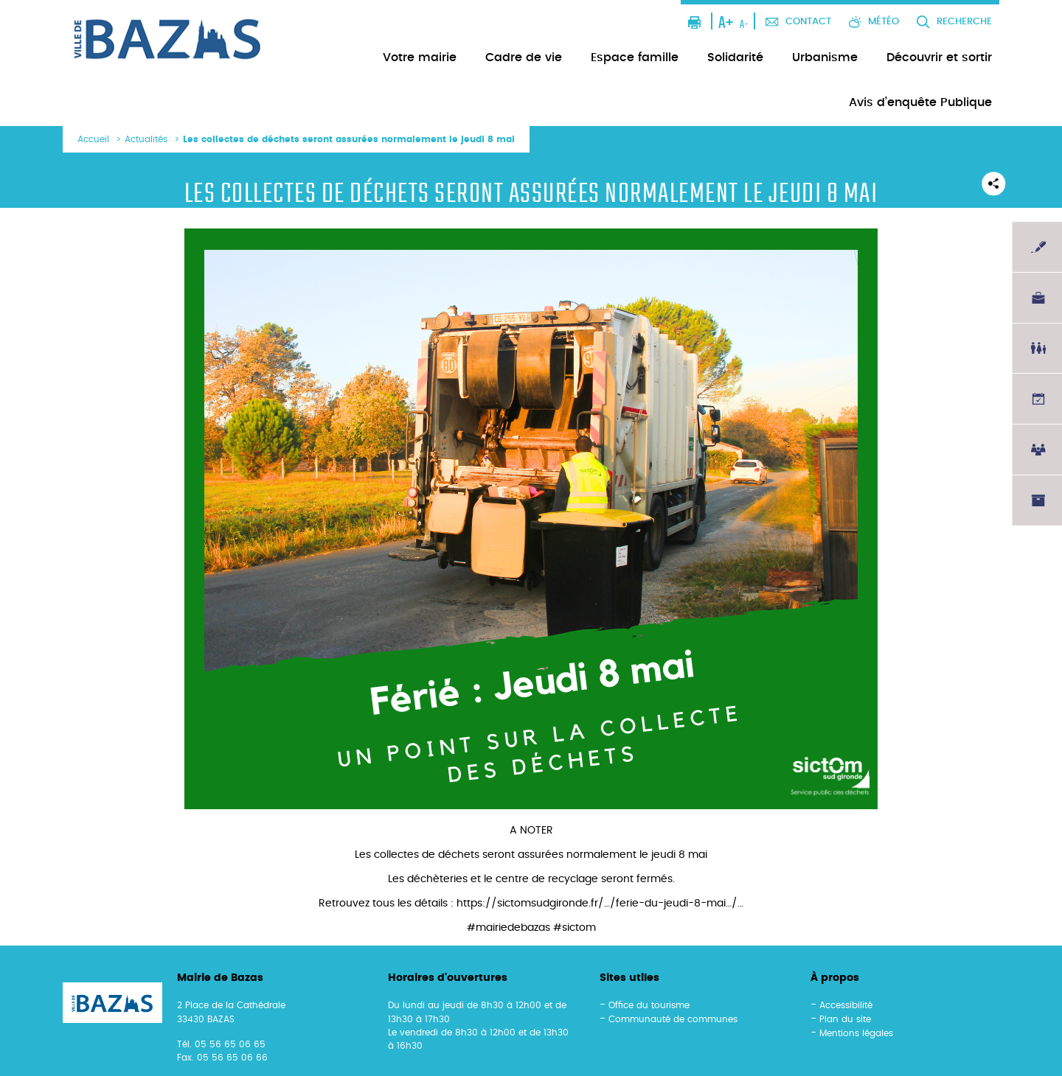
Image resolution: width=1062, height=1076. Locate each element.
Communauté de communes (673, 1019)
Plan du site (845, 1019)
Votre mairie (420, 57)
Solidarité (735, 57)
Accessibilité (845, 1005)
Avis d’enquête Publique (920, 102)
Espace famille (634, 57)
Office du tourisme (649, 1005)
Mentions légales (856, 1033)
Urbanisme (825, 57)
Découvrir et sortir (939, 57)
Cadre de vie (523, 57)
